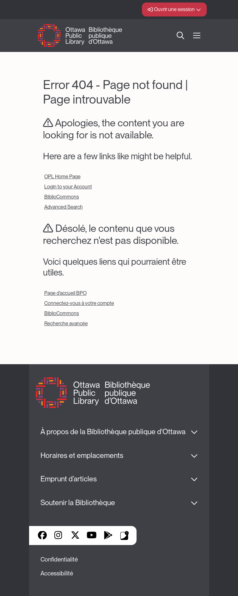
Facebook (42, 536)
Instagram (58, 536)
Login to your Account (68, 187)
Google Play (108, 536)
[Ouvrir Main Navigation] (196, 35)
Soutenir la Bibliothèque (77, 502)
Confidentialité (59, 559)
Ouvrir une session (174, 9)
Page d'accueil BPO (65, 293)
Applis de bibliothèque (124, 535)
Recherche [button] (180, 35)
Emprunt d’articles (68, 478)
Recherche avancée (66, 323)
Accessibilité (56, 573)
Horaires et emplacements (81, 455)
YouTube (91, 536)
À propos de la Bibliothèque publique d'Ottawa (113, 431)
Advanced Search (63, 207)
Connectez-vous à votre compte (79, 303)
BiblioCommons (61, 197)
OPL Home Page (62, 177)
